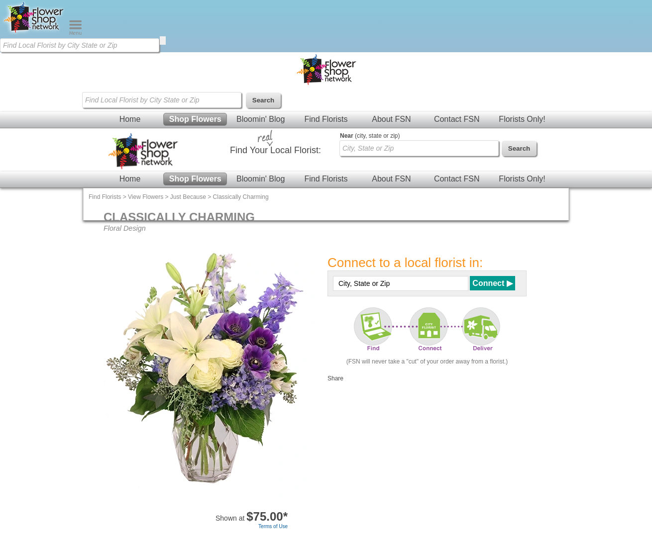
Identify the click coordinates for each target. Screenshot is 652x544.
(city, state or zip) (370, 135)
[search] (163, 40)
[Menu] (75, 32)
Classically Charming (241, 196)
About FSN (391, 119)
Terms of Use (273, 526)
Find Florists (325, 119)
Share (335, 378)
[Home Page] (34, 32)
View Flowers (145, 196)
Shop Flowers (195, 119)
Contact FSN (457, 119)
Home (130, 119)
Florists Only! (522, 119)
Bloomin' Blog (260, 119)
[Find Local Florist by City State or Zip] (79, 45)
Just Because (188, 196)
